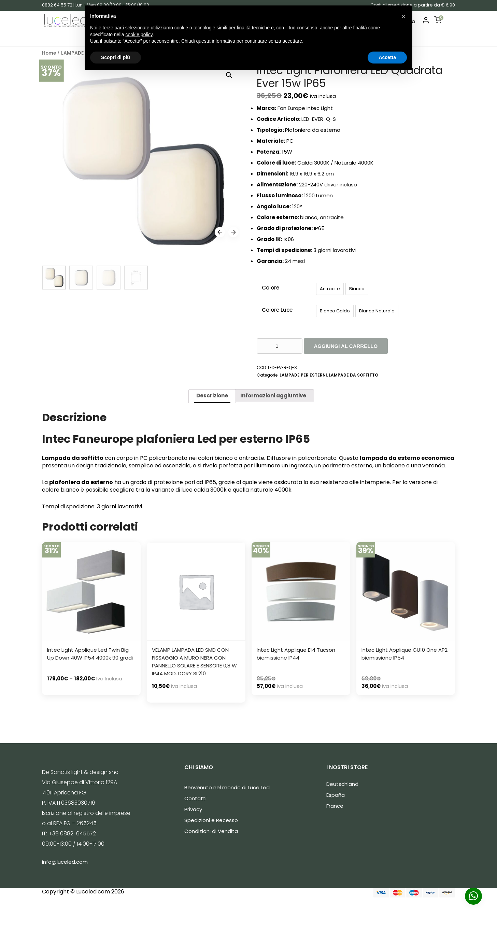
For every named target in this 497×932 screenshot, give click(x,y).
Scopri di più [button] (115, 57)
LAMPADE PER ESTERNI (303, 375)
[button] (403, 16)
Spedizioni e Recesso (211, 820)
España (335, 795)
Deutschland (342, 784)
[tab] (212, 396)
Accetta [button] (387, 57)
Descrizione (212, 395)
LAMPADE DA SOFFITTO (353, 375)
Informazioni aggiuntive (273, 395)
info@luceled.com (65, 861)
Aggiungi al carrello (346, 346)
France (334, 805)
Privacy (193, 809)
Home (49, 53)
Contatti (195, 798)
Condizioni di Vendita (211, 831)
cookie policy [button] (139, 34)
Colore (270, 287)
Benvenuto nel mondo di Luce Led (227, 787)
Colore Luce (277, 309)
